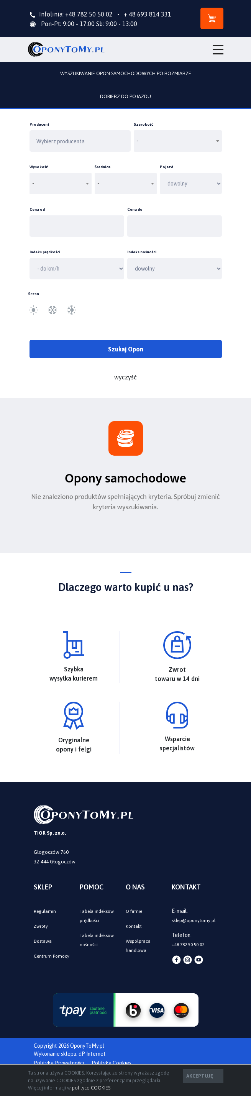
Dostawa (43, 941)
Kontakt (134, 926)
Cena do (135, 209)
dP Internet (92, 1054)
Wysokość (39, 167)
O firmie (134, 911)
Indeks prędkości (45, 252)
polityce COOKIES (91, 1088)
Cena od (37, 209)
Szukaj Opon (125, 349)
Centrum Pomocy (51, 956)
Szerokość (143, 124)
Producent (39, 124)
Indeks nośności (141, 252)
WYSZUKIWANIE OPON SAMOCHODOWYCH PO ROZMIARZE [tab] (125, 73)
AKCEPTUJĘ (199, 1076)
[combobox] (178, 141)
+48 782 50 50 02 (89, 14)
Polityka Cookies (111, 1063)
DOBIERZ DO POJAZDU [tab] (125, 96)
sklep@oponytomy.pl (193, 920)
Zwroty (41, 926)
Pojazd (166, 167)
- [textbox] (137, 140)
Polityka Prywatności (59, 1063)
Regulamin (45, 911)
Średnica (102, 167)
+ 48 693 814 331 (142, 14)
